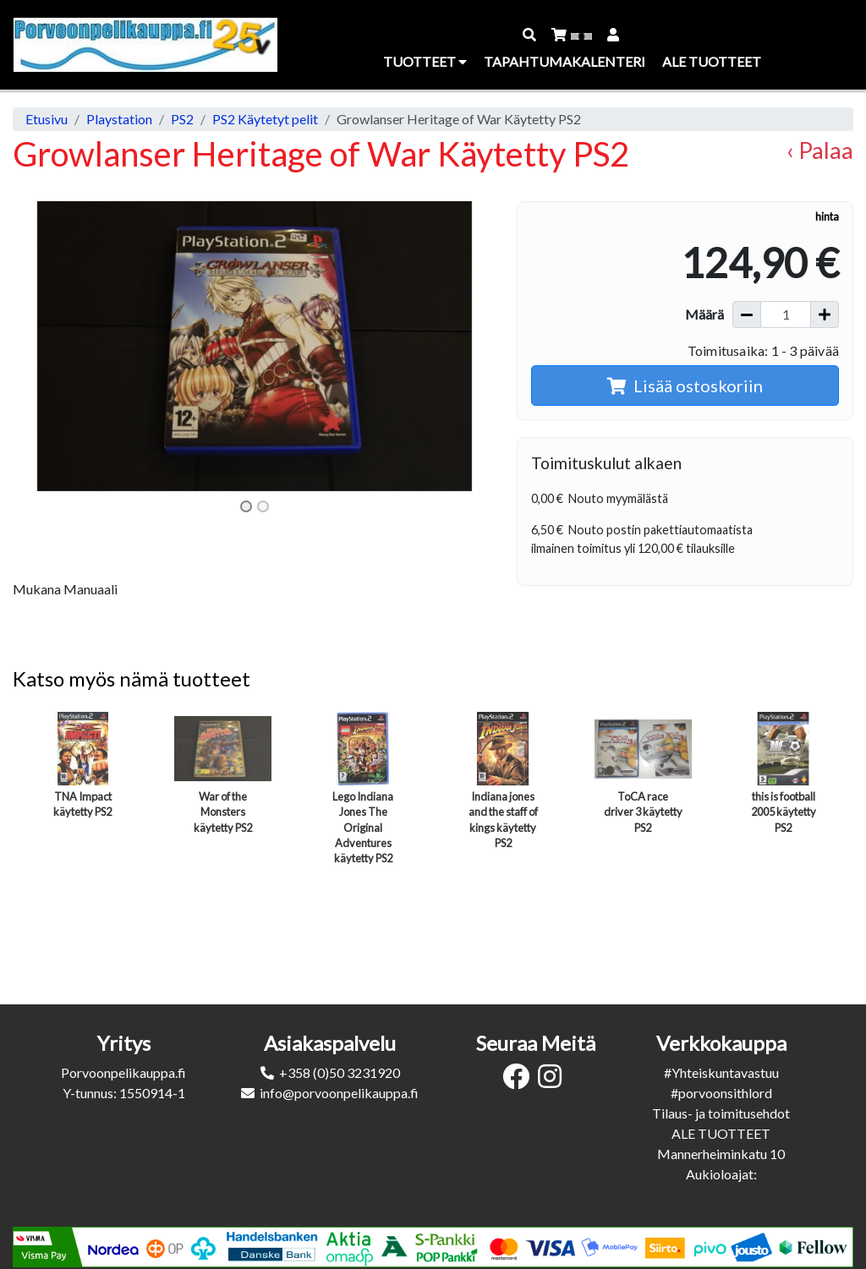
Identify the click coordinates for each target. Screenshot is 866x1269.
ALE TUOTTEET (720, 1133)
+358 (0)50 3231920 (339, 1072)
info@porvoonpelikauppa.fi (339, 1093)
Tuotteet (425, 61)
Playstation (119, 119)
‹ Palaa (820, 150)
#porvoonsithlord (721, 1093)
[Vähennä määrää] (747, 314)
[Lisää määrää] (824, 314)
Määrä (704, 314)
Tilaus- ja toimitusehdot (721, 1113)
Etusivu (46, 119)
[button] (530, 35)
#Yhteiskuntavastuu (721, 1072)
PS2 (182, 119)
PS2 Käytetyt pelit (265, 119)
